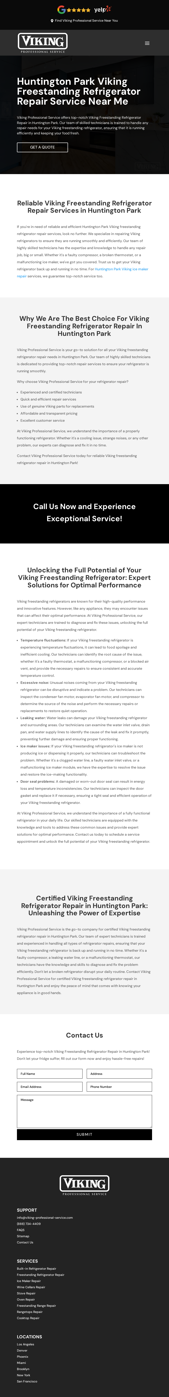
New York (23, 1376)
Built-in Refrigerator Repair (36, 1269)
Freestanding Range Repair (36, 1306)
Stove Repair (26, 1294)
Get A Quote (42, 147)
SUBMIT (84, 1135)
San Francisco (27, 1382)
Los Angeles (25, 1345)
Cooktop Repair (28, 1319)
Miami (21, 1364)
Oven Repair (26, 1300)
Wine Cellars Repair (31, 1288)
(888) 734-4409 (29, 1224)
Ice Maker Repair (29, 1282)
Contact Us (25, 1243)
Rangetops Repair (29, 1312)
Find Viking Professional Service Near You (86, 21)
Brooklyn (23, 1370)
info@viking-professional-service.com (45, 1218)
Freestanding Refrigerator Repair (40, 1275)
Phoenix (22, 1357)
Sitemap (23, 1237)
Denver (22, 1351)
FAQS (20, 1231)
